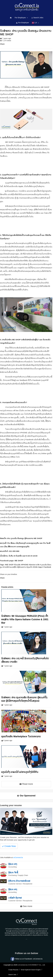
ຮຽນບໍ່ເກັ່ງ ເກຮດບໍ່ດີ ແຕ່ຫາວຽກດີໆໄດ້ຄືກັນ (19, 772)
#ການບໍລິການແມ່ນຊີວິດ (10, 567)
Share (2, 44)
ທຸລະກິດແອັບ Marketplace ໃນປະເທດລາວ (21, 736)
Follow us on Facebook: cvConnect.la (26, 959)
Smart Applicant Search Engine (31, 970)
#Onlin (35, 567)
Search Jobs (37, 18)
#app (40, 567)
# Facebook (46, 567)
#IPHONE (24, 565)
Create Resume (13, 970)
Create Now (9, 846)
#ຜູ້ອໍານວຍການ (21, 567)
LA (35, 23)
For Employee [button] (21, 18)
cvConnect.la (18, 857)
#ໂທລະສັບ (17, 565)
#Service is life (34, 565)
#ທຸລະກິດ (29, 567)
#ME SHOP (9, 565)
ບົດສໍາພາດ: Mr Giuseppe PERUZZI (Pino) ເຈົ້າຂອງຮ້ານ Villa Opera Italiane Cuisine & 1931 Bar (24, 619)
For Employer (22, 23)
